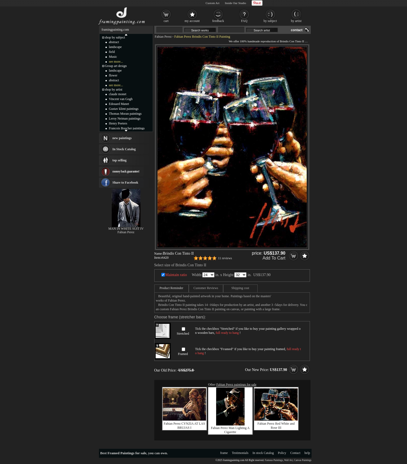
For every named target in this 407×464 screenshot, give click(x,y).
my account (192, 21)
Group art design (116, 66)
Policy (282, 453)
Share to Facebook (125, 182)
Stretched (183, 333)
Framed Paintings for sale (127, 453)
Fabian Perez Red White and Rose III (275, 426)
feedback (218, 21)
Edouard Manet (119, 104)
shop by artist (114, 89)
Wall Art (288, 460)
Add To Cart (273, 258)
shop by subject (115, 37)
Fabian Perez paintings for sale (236, 384)
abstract (114, 42)
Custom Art (212, 3)
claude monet (117, 94)
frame (224, 453)
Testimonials (240, 453)
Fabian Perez (163, 37)
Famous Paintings (274, 460)
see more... (116, 61)
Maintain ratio (176, 275)
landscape (115, 47)
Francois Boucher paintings (127, 128)
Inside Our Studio (235, 3)
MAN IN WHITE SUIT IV (125, 229)
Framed (183, 354)
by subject (270, 21)
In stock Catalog (263, 453)
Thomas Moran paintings (125, 114)
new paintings (122, 138)
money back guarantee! (126, 171)
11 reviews (225, 258)
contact (297, 30)
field (112, 52)
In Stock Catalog (124, 149)
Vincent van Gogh (121, 99)
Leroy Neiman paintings (125, 118)
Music (113, 57)
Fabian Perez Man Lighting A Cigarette (230, 430)
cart (166, 21)
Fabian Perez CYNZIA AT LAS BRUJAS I (184, 426)
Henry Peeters (118, 123)
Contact (295, 453)
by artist (296, 21)
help (307, 453)
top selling (120, 160)
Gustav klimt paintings (124, 109)
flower (113, 75)
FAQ (244, 21)
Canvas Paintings (303, 460)
